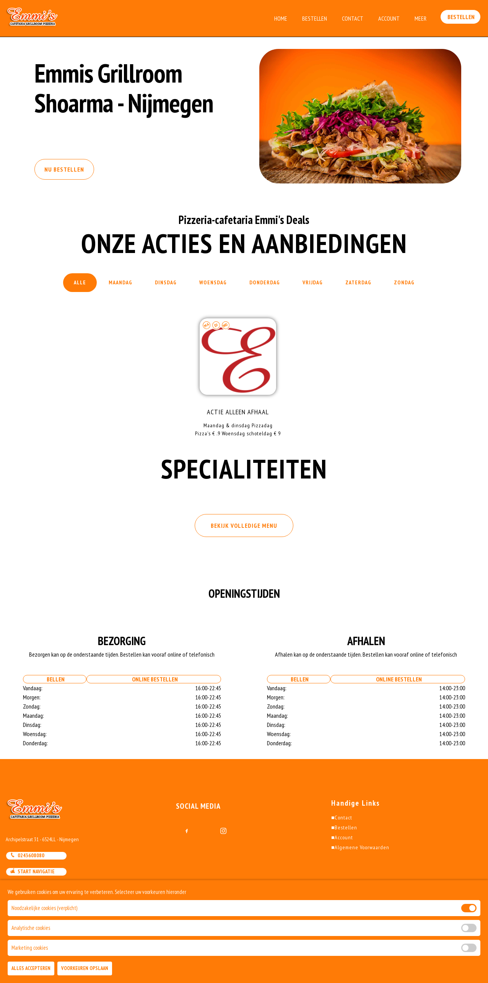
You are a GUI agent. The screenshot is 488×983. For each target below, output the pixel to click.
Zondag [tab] (404, 282)
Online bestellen (154, 679)
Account (389, 18)
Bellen (54, 679)
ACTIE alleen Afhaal (238, 411)
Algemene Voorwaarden (360, 847)
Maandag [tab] (120, 282)
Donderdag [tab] (264, 282)
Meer (420, 18)
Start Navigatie (32, 871)
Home (280, 18)
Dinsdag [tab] (166, 282)
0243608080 (27, 855)
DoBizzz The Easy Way (112, 948)
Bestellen (314, 18)
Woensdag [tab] (213, 282)
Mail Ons (24, 887)
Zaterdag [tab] (358, 282)
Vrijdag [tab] (313, 282)
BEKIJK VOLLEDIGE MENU (244, 525)
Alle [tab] (80, 282)
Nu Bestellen (64, 169)
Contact (352, 18)
